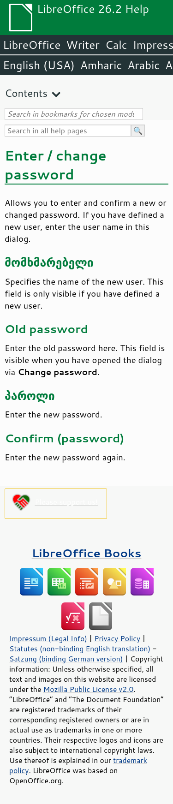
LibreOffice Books (87, 553)
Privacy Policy (117, 638)
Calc (116, 45)
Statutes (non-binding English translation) (79, 648)
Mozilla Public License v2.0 (88, 689)
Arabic (143, 65)
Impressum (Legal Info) (48, 638)
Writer (82, 45)
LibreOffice (31, 45)
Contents (26, 93)
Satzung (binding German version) (66, 659)
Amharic (101, 65)
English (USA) (39, 65)
